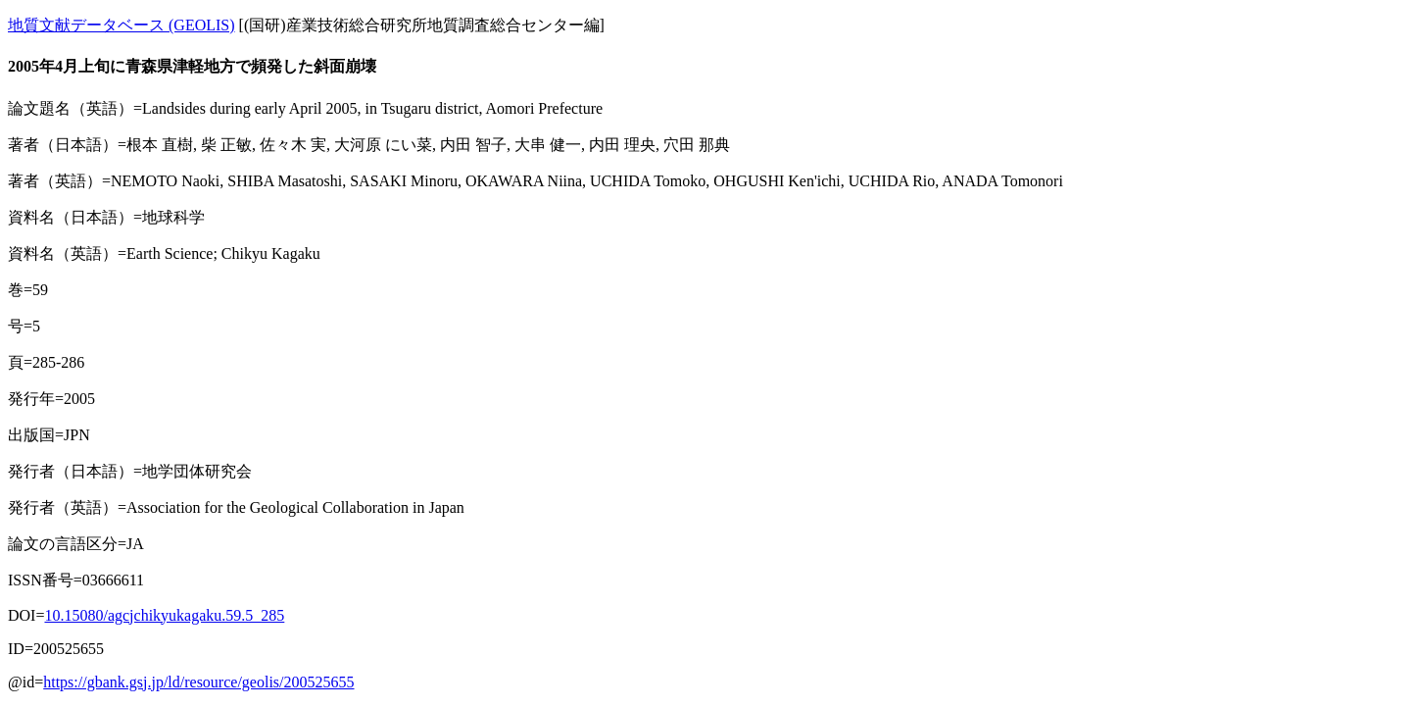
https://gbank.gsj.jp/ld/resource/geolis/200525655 (198, 682)
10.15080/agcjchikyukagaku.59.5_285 (164, 615)
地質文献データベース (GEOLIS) (121, 25)
